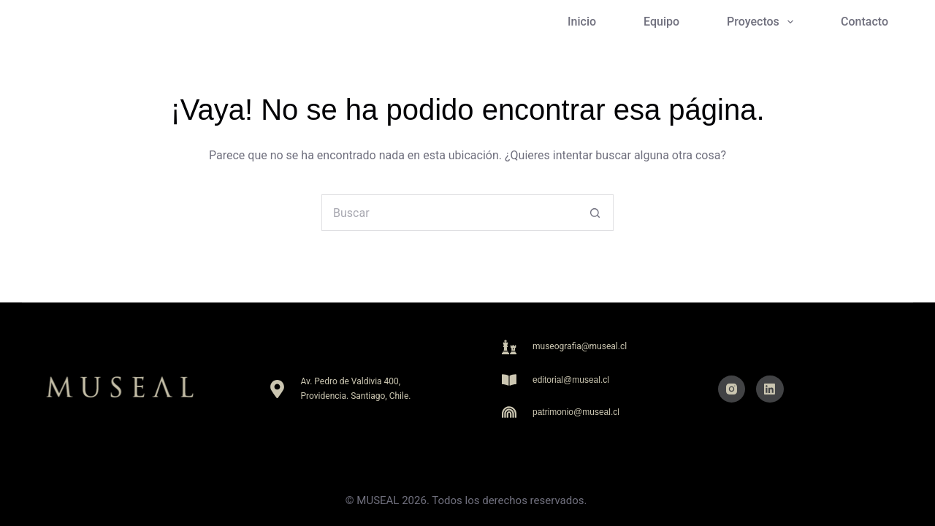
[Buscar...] (449, 212)
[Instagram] (732, 389)
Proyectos (763, 22)
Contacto (864, 21)
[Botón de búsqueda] (595, 212)
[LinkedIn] (770, 389)
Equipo (661, 21)
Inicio (582, 21)
